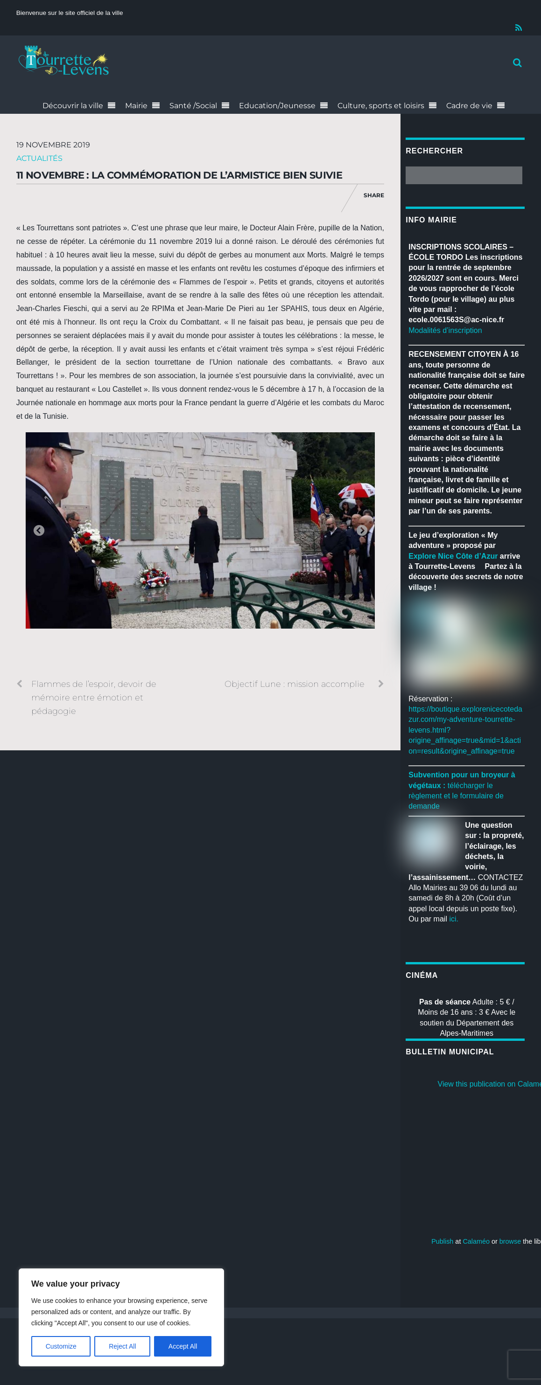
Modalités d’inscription (445, 330)
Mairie (136, 105)
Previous (39, 531)
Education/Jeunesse (277, 105)
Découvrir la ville (72, 105)
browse (510, 1241)
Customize (61, 1346)
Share (374, 195)
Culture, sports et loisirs (380, 105)
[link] (453, 556)
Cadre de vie (469, 105)
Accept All (183, 1346)
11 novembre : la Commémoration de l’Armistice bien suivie (179, 175)
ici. (453, 919)
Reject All (122, 1346)
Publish (442, 1241)
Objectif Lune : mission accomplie (304, 684)
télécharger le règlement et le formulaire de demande (456, 796)
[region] (121, 1317)
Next (362, 531)
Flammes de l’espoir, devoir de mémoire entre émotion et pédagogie (86, 697)
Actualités (39, 158)
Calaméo (476, 1241)
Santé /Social (193, 105)
